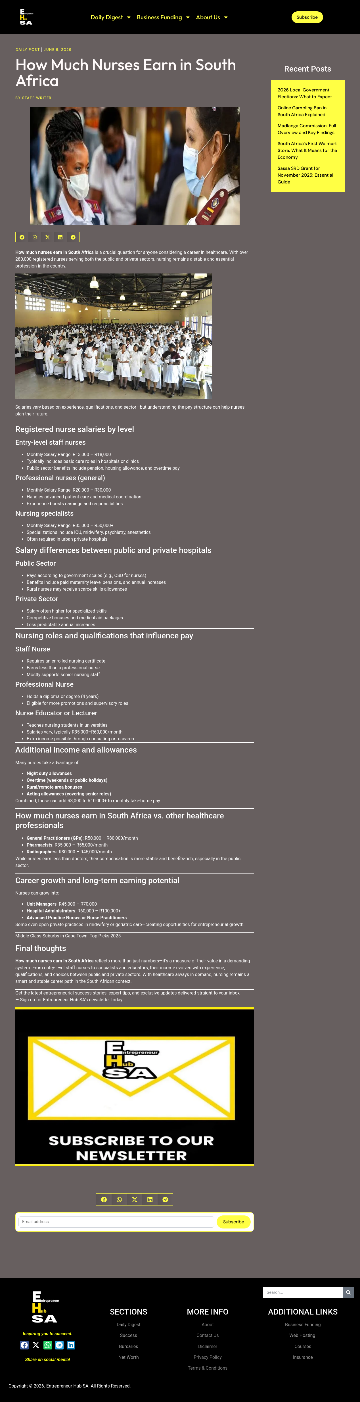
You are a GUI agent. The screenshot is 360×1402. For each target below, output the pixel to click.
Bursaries (128, 1346)
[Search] (348, 1292)
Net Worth (128, 1357)
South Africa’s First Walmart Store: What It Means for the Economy (307, 150)
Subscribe (233, 1222)
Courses (302, 1346)
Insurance (303, 1357)
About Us (212, 17)
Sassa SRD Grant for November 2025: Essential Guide (305, 175)
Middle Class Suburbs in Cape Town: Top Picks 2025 (68, 936)
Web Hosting (302, 1335)
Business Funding (164, 17)
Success (128, 1335)
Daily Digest (111, 17)
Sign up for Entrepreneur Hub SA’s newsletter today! (72, 999)
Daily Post (28, 49)
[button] (22, 237)
